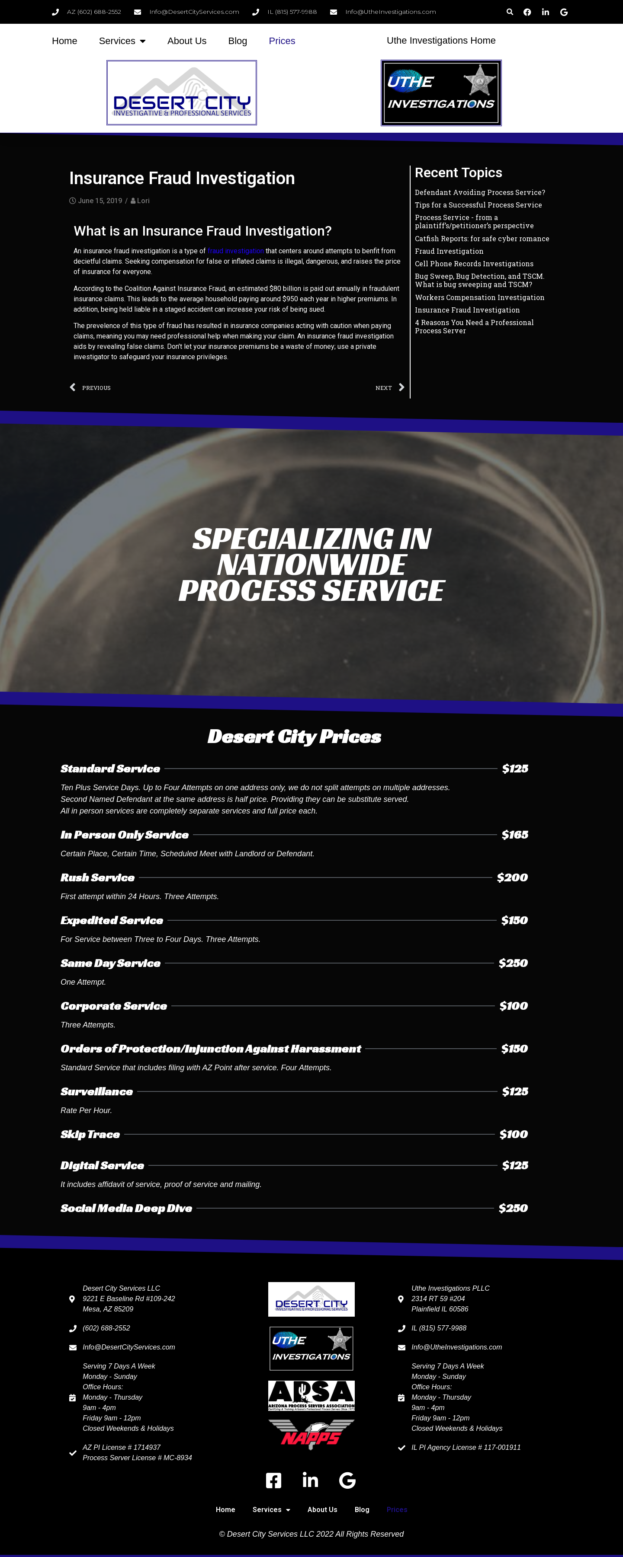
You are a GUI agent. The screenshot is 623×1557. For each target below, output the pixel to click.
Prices (282, 40)
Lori (143, 201)
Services (122, 41)
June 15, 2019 (100, 201)
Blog (237, 40)
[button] (510, 12)
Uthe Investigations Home (441, 40)
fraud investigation (236, 251)
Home (64, 40)
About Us (187, 40)
